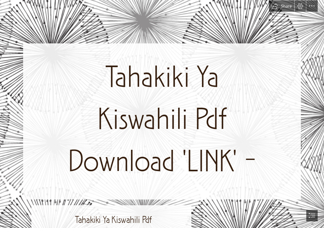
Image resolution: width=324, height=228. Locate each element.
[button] (281, 6)
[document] (162, 114)
